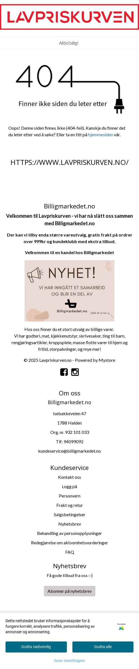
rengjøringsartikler (29, 342)
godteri (33, 335)
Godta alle (103, 646)
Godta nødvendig (36, 646)
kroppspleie (60, 342)
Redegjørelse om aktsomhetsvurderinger (69, 542)
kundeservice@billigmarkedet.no (69, 450)
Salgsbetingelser (69, 514)
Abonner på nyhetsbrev (70, 591)
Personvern (69, 495)
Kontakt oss (69, 477)
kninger (69, 349)
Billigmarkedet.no (75, 223)
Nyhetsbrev (69, 523)
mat (45, 335)
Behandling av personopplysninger (69, 533)
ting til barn (113, 335)
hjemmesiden (100, 134)
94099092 (73, 441)
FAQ (69, 551)
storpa (55, 349)
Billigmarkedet (99, 252)
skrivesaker (90, 335)
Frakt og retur (69, 505)
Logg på (69, 486)
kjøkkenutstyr (64, 335)
